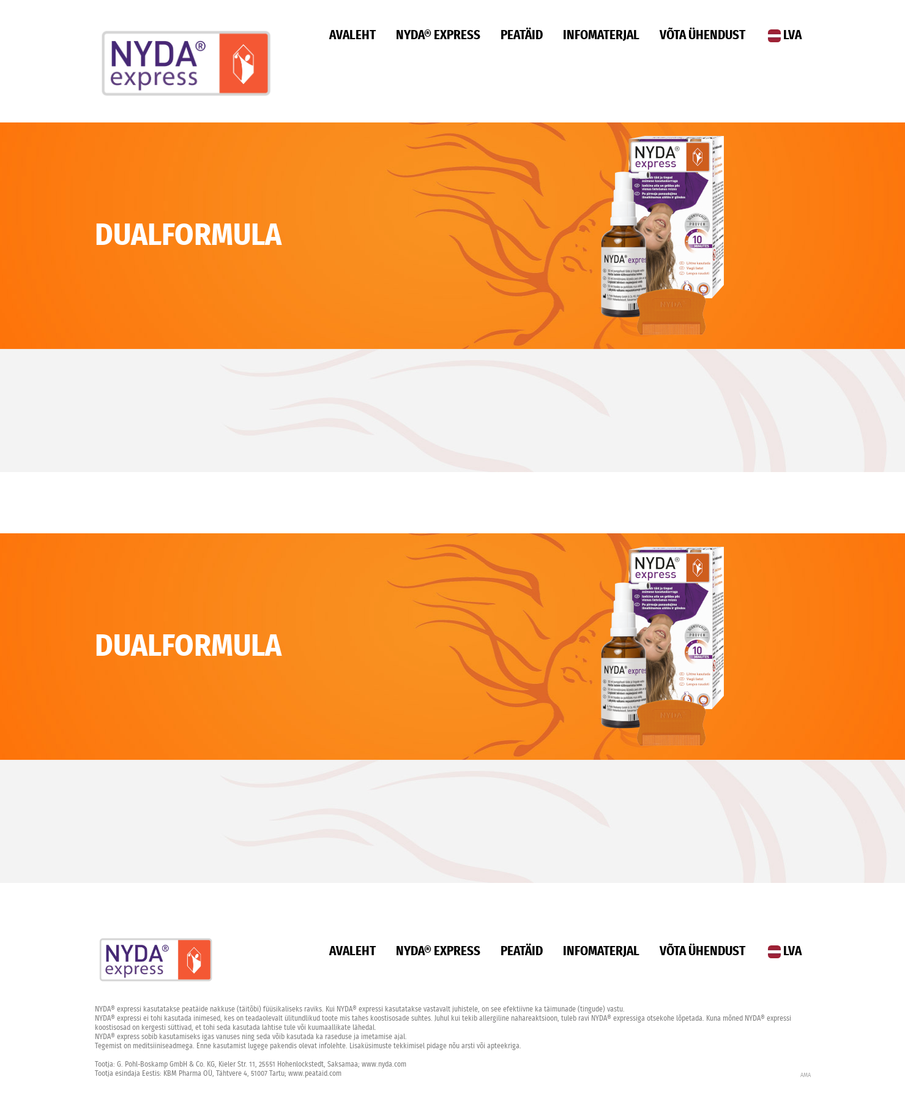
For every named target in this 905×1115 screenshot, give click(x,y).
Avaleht (352, 35)
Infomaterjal (601, 35)
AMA (805, 1075)
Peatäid (522, 35)
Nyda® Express (438, 35)
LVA (785, 35)
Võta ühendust (702, 35)
